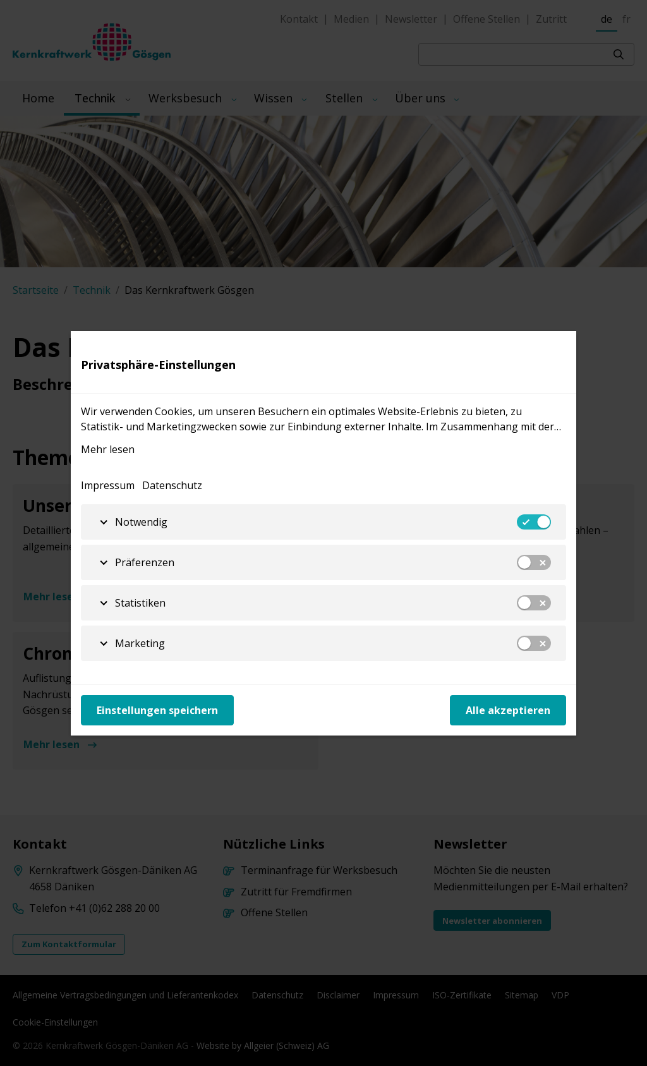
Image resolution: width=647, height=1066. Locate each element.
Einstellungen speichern (157, 710)
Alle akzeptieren (508, 710)
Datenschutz (172, 485)
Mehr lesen (108, 449)
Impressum (108, 485)
